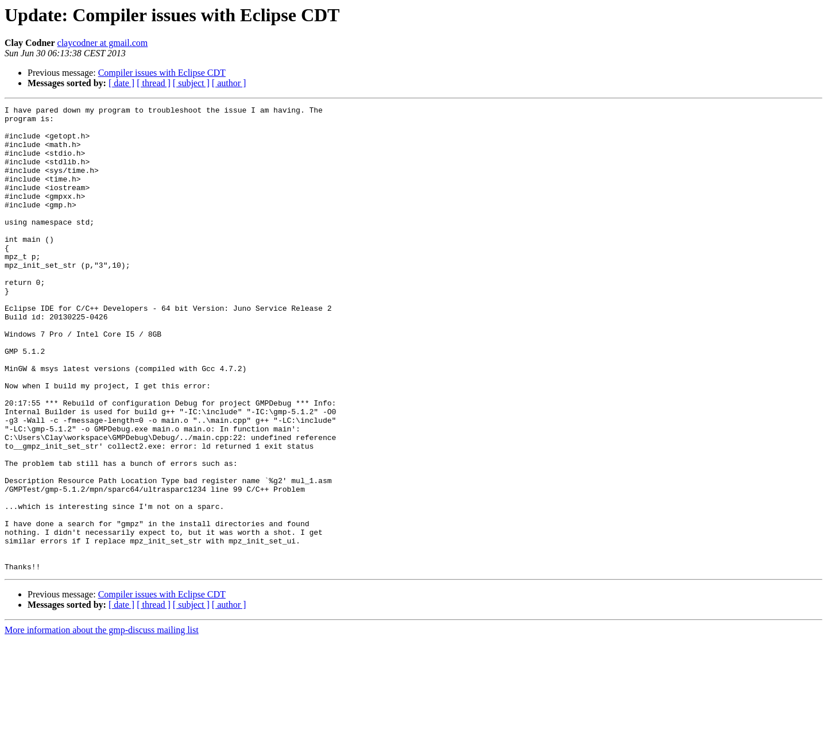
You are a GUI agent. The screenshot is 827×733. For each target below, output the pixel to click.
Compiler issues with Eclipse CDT (162, 73)
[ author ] (229, 83)
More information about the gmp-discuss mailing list (102, 723)
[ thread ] (154, 83)
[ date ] (121, 83)
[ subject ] (191, 83)
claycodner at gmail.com (102, 43)
